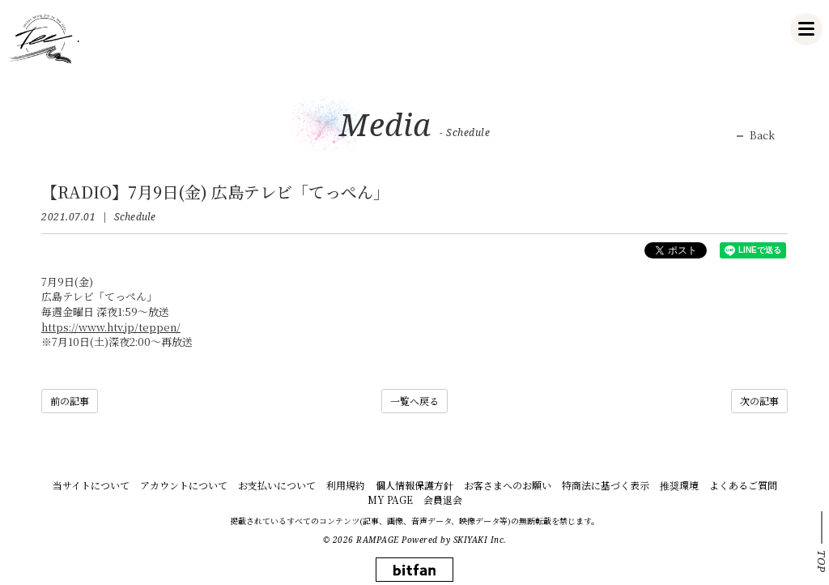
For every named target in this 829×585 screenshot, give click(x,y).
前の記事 (69, 401)
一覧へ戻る (414, 401)
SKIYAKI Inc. (480, 539)
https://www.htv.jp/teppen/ (111, 327)
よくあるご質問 (743, 485)
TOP (821, 561)
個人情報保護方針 (414, 485)
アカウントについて (183, 485)
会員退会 (442, 499)
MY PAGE (390, 499)
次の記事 (759, 401)
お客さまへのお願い (507, 485)
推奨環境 (679, 485)
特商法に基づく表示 (605, 485)
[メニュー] (806, 29)
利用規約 (345, 485)
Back (762, 135)
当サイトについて (91, 485)
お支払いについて (277, 485)
